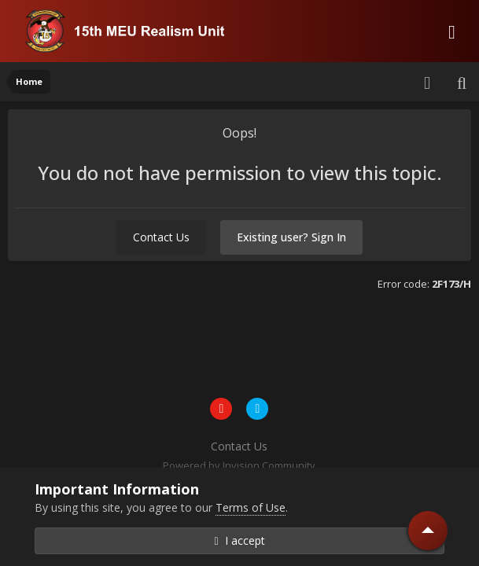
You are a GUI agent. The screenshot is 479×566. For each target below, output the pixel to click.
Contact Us (161, 237)
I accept (239, 540)
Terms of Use (251, 507)
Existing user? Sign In (291, 237)
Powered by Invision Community (239, 465)
